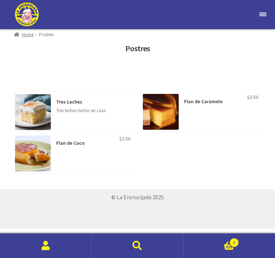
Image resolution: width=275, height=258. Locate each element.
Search (137, 246)
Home (28, 35)
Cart (211, 241)
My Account (46, 246)
